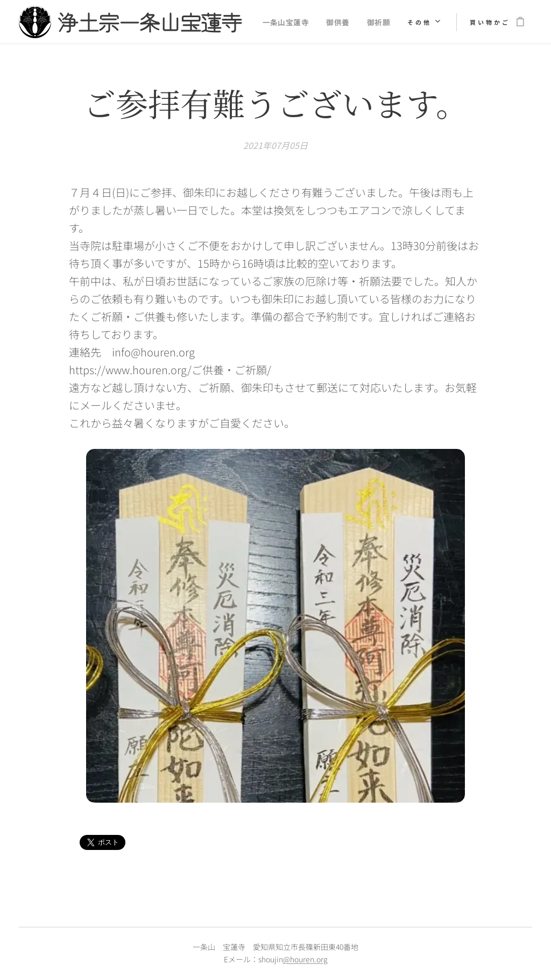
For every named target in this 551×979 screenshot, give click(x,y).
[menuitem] (327, 22)
